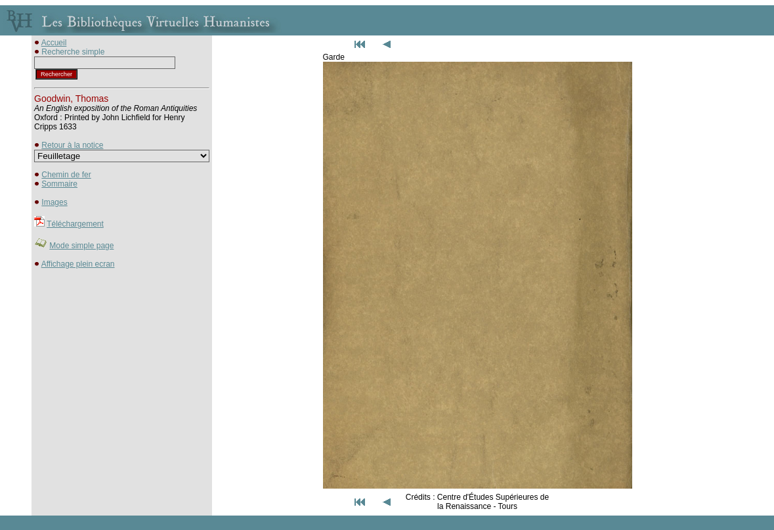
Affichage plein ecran (78, 264)
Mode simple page (81, 245)
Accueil (54, 42)
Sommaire (59, 183)
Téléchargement (75, 224)
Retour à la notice (72, 145)
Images (54, 202)
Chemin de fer (66, 174)
